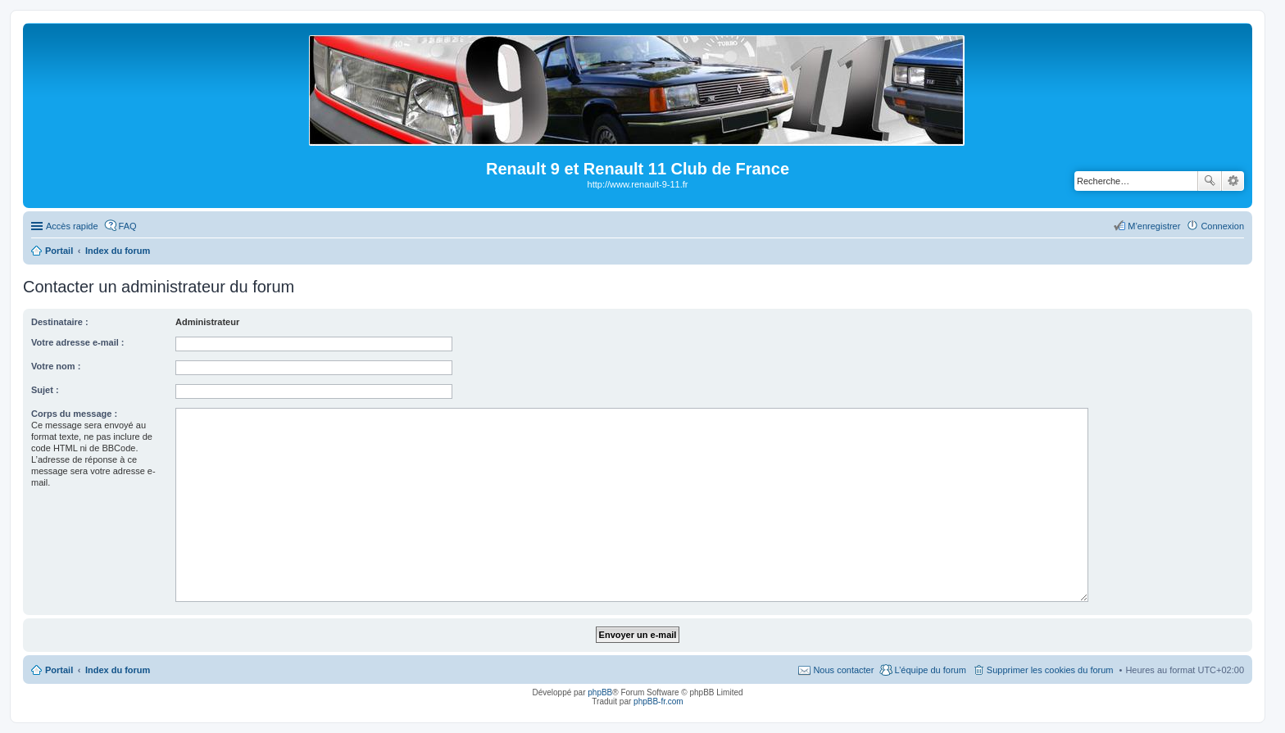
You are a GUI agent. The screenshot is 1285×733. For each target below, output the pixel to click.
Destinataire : (60, 322)
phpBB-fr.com (658, 701)
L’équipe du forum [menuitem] (929, 670)
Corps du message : (74, 414)
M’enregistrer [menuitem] (1154, 226)
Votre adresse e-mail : (78, 342)
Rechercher (1209, 181)
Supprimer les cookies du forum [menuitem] (1050, 670)
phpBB (600, 692)
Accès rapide (72, 226)
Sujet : (45, 390)
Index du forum (117, 670)
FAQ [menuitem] (128, 226)
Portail (59, 251)
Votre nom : (55, 366)
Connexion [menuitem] (1222, 226)
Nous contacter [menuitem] (843, 670)
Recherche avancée (1233, 181)
